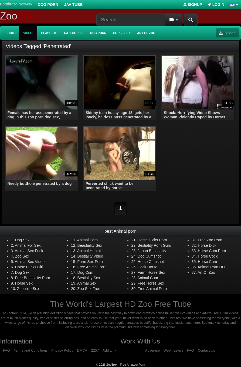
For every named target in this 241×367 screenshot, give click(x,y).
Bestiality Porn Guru (154, 245)
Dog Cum (85, 272)
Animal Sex (86, 283)
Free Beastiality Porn (32, 278)
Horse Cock (208, 256)
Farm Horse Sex (151, 272)
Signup (193, 4)
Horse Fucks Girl (29, 267)
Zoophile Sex (28, 288)
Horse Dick (207, 245)
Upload (227, 33)
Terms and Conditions (31, 350)
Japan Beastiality (152, 251)
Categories (73, 33)
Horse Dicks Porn (152, 240)
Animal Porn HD (211, 267)
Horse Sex (121, 33)
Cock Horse (147, 267)
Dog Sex (22, 240)
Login (216, 4)
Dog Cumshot (149, 256)
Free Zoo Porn (210, 240)
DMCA (82, 350)
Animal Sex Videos (30, 261)
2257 (95, 350)
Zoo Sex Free (88, 288)
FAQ (6, 350)
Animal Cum (147, 278)
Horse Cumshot (151, 261)
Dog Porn (48, 4)
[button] (234, 4)
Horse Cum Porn (212, 251)
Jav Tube (73, 4)
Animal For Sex (28, 245)
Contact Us (206, 350)
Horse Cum (207, 261)
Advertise (152, 350)
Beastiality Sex (89, 245)
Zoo (19, 16)
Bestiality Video (90, 256)
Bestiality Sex (88, 278)
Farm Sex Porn (90, 261)
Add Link (109, 350)
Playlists (49, 33)
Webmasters (173, 350)
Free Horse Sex (151, 283)
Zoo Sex (22, 256)
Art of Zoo (146, 33)
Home (12, 33)
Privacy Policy (62, 350)
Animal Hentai (89, 251)
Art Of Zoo (206, 272)
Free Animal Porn (92, 267)
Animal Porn (87, 240)
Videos (29, 33)
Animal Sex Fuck (29, 251)
